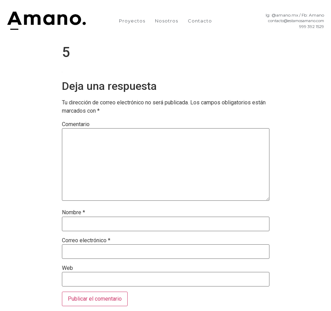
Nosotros (166, 20)
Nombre (73, 212)
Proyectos (132, 20)
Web (67, 268)
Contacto (200, 20)
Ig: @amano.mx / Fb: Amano (295, 15)
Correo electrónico (86, 240)
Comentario (76, 124)
